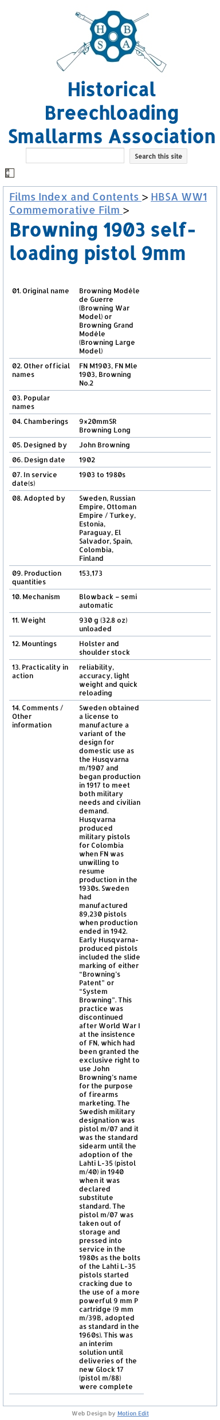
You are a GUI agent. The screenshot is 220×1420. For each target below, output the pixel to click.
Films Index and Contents (75, 196)
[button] (111, 173)
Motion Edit (133, 1413)
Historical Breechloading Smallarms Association (111, 112)
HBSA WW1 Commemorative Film (108, 203)
